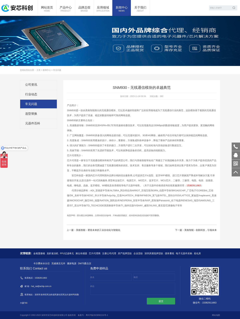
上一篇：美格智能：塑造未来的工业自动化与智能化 (93, 230)
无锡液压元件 (58, 263)
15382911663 (236, 147)
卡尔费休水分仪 (41, 263)
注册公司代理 (109, 253)
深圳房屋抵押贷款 (153, 253)
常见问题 (57, 70)
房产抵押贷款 (125, 253)
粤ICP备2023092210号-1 (97, 315)
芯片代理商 (94, 253)
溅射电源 (71, 263)
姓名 (92, 277)
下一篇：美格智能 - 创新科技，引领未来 (196, 230)
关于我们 (140, 9)
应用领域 (103, 9)
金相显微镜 (39, 253)
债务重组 (169, 253)
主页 (38, 70)
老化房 (197, 253)
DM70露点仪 (84, 263)
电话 (136, 277)
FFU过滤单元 (67, 253)
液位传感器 (81, 253)
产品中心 (65, 9)
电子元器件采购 (184, 253)
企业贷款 (138, 253)
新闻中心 (121, 9)
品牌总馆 (84, 9)
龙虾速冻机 (52, 253)
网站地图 (216, 315)
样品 (92, 286)
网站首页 (47, 9)
